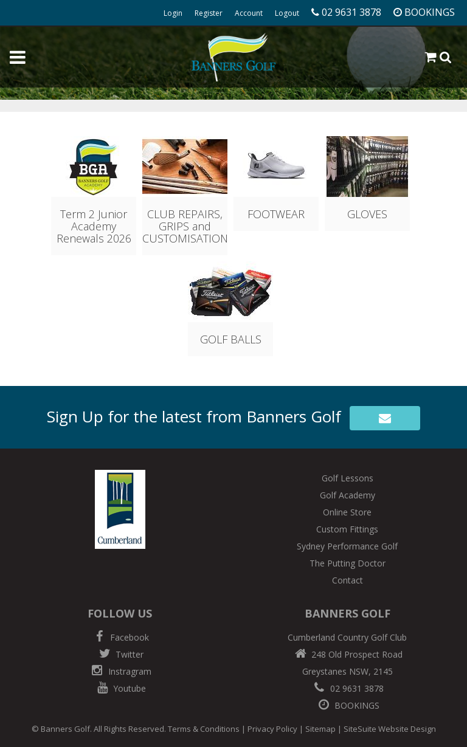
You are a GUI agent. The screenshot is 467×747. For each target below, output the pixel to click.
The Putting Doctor (348, 563)
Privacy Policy (272, 728)
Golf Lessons (347, 478)
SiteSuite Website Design (390, 728)
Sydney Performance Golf (347, 546)
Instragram (120, 671)
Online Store (347, 512)
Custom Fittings (347, 529)
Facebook (120, 637)
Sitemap (320, 728)
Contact (347, 580)
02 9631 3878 (347, 688)
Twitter (120, 654)
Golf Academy (347, 495)
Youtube (120, 688)
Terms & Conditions (204, 728)
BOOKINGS (347, 705)
